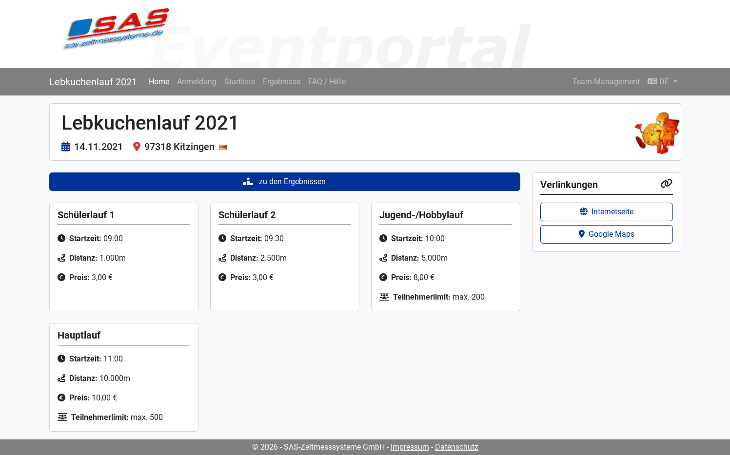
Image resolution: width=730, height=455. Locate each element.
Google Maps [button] (606, 234)
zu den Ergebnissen (284, 181)
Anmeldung (197, 81)
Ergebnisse (281, 81)
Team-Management (606, 81)
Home (159, 81)
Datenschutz (456, 447)
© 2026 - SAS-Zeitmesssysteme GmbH (318, 447)
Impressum (410, 447)
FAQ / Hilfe (327, 81)
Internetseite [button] (606, 211)
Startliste (239, 81)
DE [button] (659, 81)
